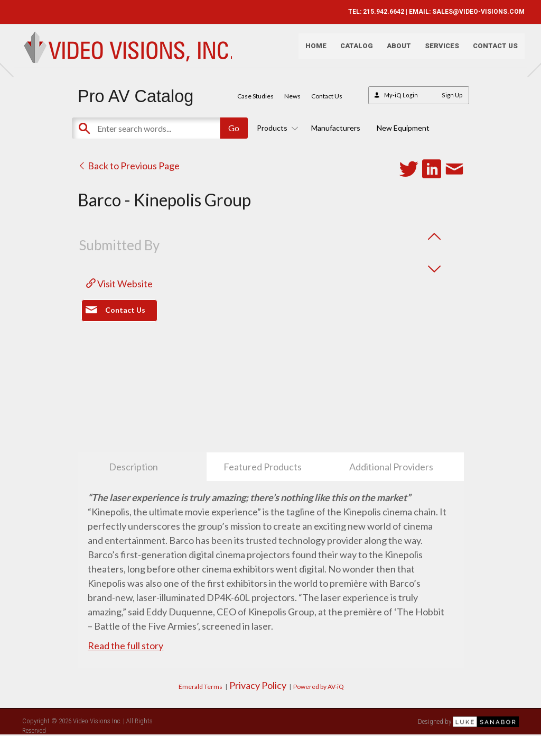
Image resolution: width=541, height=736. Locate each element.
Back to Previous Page (129, 165)
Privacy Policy (257, 685)
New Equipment (403, 127)
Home (310, 50)
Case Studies (255, 96)
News (292, 96)
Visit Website (119, 283)
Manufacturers (335, 127)
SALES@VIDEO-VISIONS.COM (472, 11)
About (393, 50)
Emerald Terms (200, 686)
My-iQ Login (401, 95)
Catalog (350, 50)
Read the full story (125, 645)
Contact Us (489, 50)
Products (276, 127)
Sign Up (452, 95)
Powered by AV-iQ (318, 686)
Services (436, 50)
